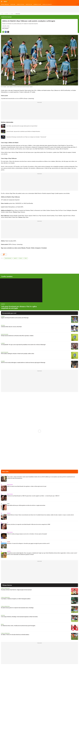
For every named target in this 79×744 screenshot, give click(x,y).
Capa (2, 13)
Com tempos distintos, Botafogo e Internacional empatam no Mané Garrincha (19, 616)
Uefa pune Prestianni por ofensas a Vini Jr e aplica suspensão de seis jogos (19, 307)
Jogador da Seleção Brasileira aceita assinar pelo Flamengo (15, 317)
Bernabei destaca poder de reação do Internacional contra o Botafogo (17, 607)
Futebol (12, 13)
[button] (1, 1)
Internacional (18, 13)
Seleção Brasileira (4, 334)
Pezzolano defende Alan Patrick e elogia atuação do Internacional (16, 589)
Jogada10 (15, 258)
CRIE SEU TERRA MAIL (5, 4)
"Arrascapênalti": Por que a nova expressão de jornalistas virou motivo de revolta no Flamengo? (23, 344)
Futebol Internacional (8, 258)
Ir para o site (6, 1)
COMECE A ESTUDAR (20, 4)
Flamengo (3, 316)
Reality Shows (10, 484)
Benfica (2, 624)
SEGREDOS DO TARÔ (37, 4)
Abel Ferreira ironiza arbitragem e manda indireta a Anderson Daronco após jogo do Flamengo (23, 362)
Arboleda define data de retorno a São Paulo (11, 326)
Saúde (8, 503)
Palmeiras (3, 361)
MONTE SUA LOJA (29, 4)
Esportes (6, 13)
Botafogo (3, 615)
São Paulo (3, 325)
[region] (39, 9)
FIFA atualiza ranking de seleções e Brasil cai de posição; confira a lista (17, 353)
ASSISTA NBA (12, 4)
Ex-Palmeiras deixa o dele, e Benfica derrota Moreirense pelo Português (18, 625)
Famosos (8, 513)
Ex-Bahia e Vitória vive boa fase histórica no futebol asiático (15, 634)
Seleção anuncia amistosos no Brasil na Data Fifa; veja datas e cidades (17, 335)
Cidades (8, 541)
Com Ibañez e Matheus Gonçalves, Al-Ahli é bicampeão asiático (15, 598)
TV (7, 475)
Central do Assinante (47, 4)
